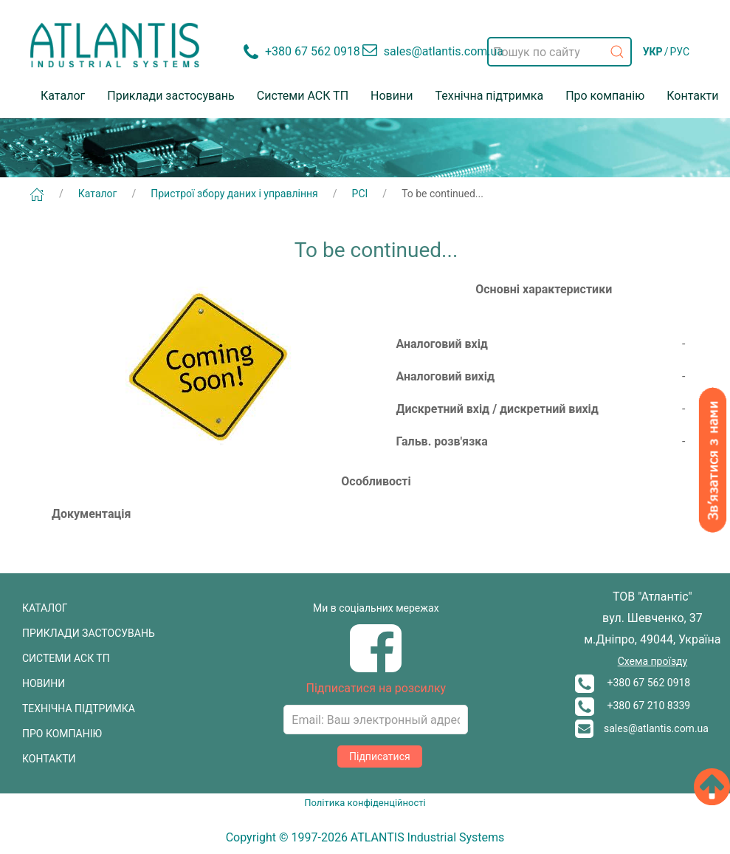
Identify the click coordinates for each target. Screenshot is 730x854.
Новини (392, 96)
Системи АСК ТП (302, 96)
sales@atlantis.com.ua (642, 728)
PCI (360, 193)
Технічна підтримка (489, 96)
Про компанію (604, 96)
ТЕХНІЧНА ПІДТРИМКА (78, 708)
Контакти (692, 96)
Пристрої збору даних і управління (234, 193)
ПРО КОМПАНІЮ (62, 733)
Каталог (63, 96)
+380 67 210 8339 (632, 705)
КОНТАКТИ (49, 759)
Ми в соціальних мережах (376, 608)
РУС (679, 52)
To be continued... (442, 193)
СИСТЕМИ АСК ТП (66, 658)
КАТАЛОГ (45, 608)
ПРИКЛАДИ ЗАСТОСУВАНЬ (88, 633)
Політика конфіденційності (364, 802)
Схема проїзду (652, 661)
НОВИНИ (43, 683)
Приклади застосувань (171, 96)
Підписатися (379, 756)
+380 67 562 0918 (632, 683)
